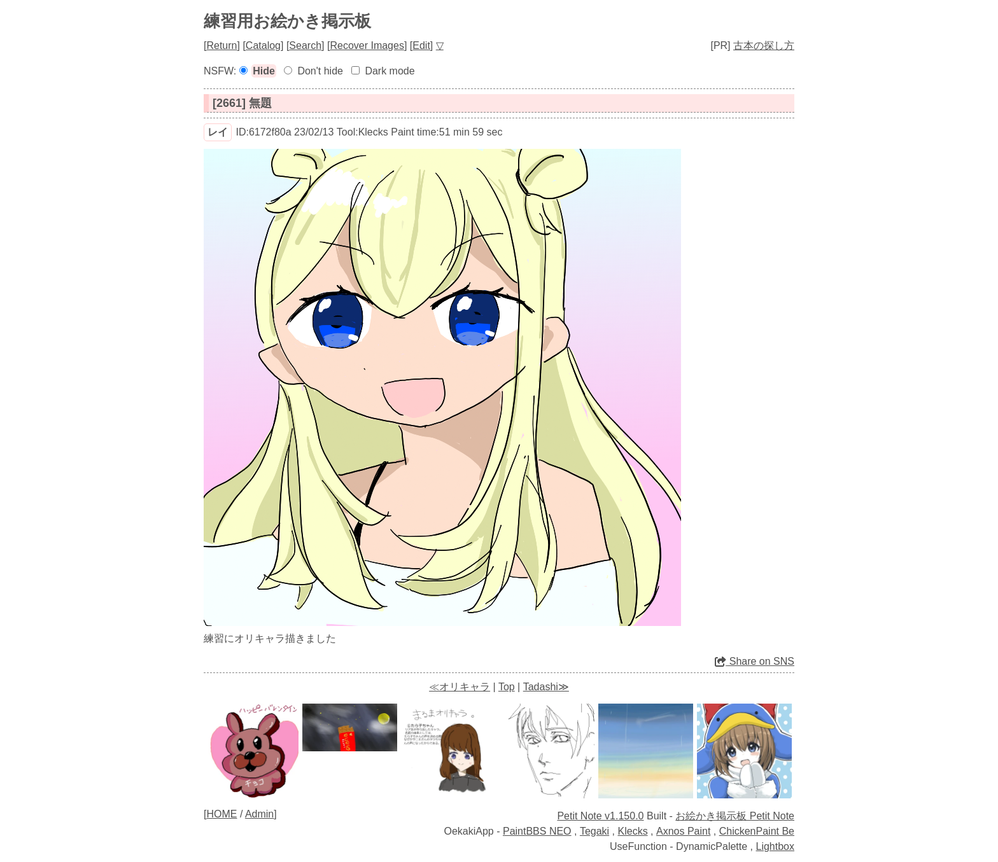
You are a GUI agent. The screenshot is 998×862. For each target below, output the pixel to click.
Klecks (633, 831)
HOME (221, 814)
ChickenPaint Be (756, 831)
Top (506, 686)
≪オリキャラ (459, 686)
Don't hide (320, 71)
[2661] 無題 (242, 103)
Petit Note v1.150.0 (600, 815)
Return (221, 45)
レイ (217, 132)
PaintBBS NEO (537, 831)
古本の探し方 (763, 45)
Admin (259, 814)
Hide (264, 71)
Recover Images (367, 45)
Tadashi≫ (546, 686)
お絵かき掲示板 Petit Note (734, 815)
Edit (421, 45)
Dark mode (389, 71)
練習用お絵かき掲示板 (287, 21)
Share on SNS (754, 661)
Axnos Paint (683, 831)
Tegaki (594, 831)
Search (305, 45)
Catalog (263, 45)
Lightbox (775, 846)
